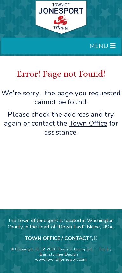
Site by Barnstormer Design (75, 251)
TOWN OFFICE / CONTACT (57, 238)
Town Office (88, 123)
